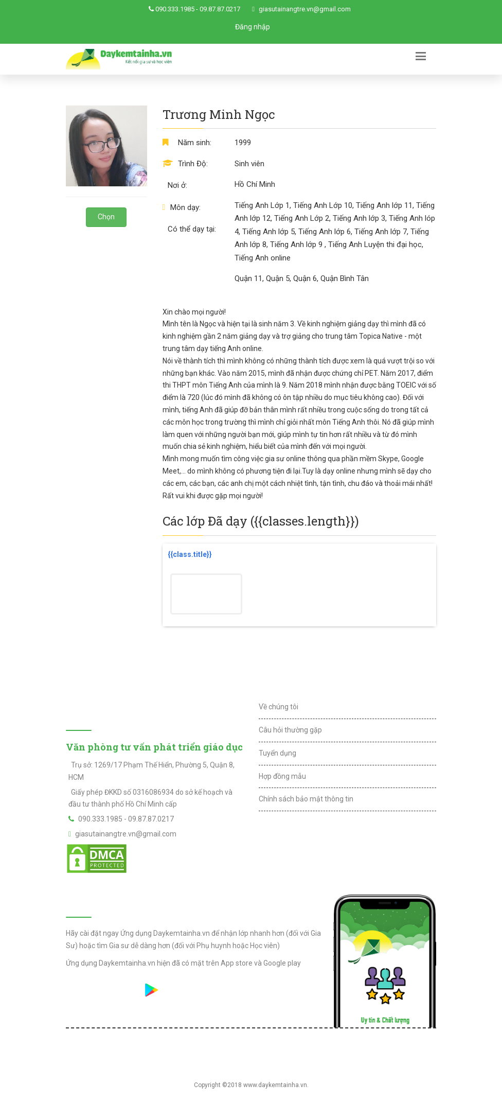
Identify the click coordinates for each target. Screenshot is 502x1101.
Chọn (106, 217)
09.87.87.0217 (220, 9)
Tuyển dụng (277, 753)
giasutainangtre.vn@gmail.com (305, 9)
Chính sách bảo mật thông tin (306, 799)
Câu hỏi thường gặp (290, 730)
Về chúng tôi (278, 707)
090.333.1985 (174, 9)
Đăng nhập (252, 27)
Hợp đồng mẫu (282, 776)
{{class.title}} (190, 554)
